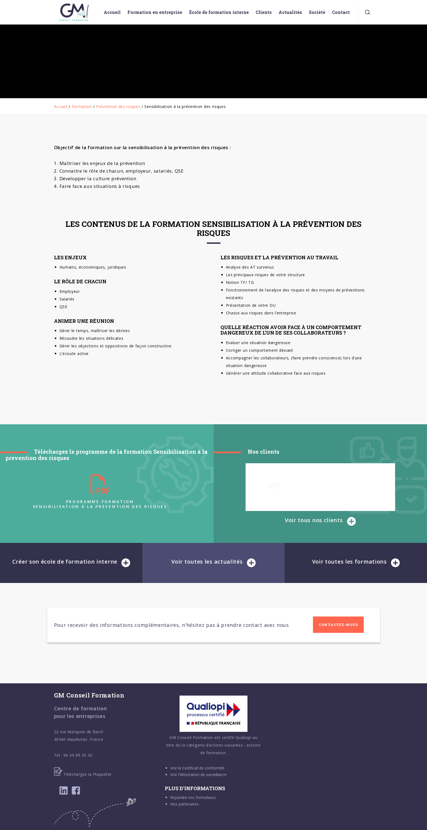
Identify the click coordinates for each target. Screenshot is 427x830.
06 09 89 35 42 (78, 755)
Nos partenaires (184, 804)
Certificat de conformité (203, 768)
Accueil (61, 106)
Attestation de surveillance (203, 774)
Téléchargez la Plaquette (83, 774)
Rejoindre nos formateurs (193, 797)
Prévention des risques (118, 106)
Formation (82, 106)
